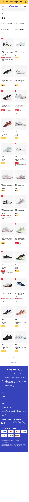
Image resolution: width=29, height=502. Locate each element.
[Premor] (26, 2)
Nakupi (3, 392)
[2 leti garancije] (14, 387)
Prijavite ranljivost (15, 440)
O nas (2, 403)
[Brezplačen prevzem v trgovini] (14, 376)
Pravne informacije (5, 440)
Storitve (3, 396)
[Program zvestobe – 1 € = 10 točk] (14, 381)
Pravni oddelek (5, 400)
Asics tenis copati (20, 23)
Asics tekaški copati (7, 23)
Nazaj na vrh (14, 362)
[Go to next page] (18, 357)
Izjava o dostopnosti (5, 442)
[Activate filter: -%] (3, 33)
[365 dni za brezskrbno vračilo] (14, 371)
